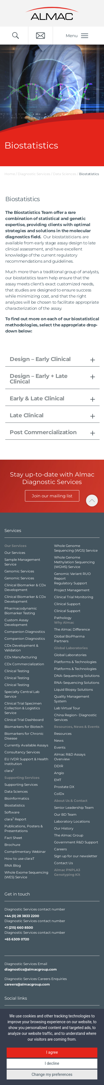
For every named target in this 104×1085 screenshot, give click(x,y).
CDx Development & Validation (21, 647)
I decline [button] (52, 1063)
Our (15, 546)
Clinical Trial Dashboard (24, 720)
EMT (57, 780)
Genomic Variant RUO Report (72, 576)
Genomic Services (19, 571)
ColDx (59, 794)
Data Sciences (16, 791)
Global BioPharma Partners (69, 638)
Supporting (21, 778)
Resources (63, 733)
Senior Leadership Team (74, 807)
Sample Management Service (22, 561)
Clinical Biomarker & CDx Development (25, 587)
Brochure (12, 845)
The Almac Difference (72, 629)
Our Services (14, 553)
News (59, 740)
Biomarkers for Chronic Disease (24, 735)
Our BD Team (65, 814)
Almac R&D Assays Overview (69, 756)
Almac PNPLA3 (67, 872)
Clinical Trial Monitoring (73, 597)
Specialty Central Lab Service (21, 694)
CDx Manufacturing (20, 657)
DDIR (58, 766)
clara (9, 770)
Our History (63, 828)
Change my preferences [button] (52, 1074)
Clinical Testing (16, 671)
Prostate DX (64, 787)
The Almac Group (68, 835)
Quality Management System (71, 698)
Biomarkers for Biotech (23, 727)
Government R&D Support (76, 842)
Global (71, 648)
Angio (59, 773)
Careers (60, 849)
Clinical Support (67, 604)
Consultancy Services (22, 752)
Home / (10, 174)
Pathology (63, 618)
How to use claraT (19, 858)
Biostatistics (14, 805)
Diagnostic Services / (35, 174)
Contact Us (63, 863)
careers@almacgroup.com (27, 984)
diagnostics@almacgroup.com (30, 969)
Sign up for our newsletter (75, 856)
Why (64, 622)
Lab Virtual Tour (67, 708)
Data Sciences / (66, 174)
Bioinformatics (16, 798)
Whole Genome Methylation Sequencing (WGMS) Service (74, 562)
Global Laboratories (70, 655)
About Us (70, 801)
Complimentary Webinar (25, 851)
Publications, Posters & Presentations (23, 828)
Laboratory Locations (72, 821)
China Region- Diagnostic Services (75, 717)
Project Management (72, 590)
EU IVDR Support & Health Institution (26, 761)
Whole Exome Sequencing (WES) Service (26, 874)
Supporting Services (21, 784)
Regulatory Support (70, 583)
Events (59, 747)
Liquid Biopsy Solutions (73, 689)
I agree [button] (52, 1052)
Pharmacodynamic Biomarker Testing (20, 610)
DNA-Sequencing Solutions (77, 676)
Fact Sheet (13, 838)
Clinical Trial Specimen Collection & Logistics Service (23, 708)
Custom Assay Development (16, 622)
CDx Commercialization (24, 664)
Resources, (76, 727)
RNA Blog (12, 865)
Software (11, 812)
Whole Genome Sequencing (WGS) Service (76, 548)
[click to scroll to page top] (92, 500)
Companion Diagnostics (24, 631)
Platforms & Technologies (75, 662)
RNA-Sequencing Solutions (76, 682)
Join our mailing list (52, 495)
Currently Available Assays (26, 745)
